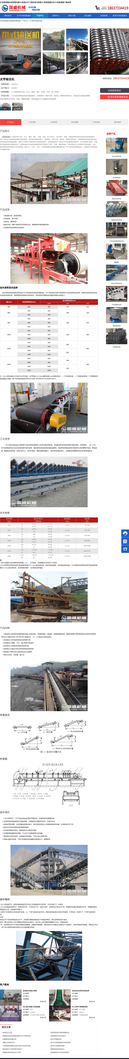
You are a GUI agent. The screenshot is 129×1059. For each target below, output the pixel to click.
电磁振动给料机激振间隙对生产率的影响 (16, 1036)
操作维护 (117, 122)
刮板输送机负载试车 (10, 1039)
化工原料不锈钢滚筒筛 (80, 1007)
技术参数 (74, 122)
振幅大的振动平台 (9, 1042)
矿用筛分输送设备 (36, 21)
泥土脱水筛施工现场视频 (31, 1007)
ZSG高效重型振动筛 (117, 241)
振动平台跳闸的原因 (57, 1046)
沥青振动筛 (117, 347)
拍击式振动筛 (116, 156)
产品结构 (96, 122)
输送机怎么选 (7, 1032)
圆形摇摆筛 (117, 326)
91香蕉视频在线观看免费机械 (10, 21)
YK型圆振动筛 (117, 305)
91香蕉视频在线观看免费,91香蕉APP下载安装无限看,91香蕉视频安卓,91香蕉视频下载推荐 (35, 2)
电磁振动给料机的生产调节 (12, 1052)
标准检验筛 (117, 177)
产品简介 (10, 122)
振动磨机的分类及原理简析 (60, 1052)
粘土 (5, 109)
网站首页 (8, 16)
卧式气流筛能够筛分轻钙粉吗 (61, 1042)
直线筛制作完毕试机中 (58, 1036)
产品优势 (32, 122)
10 (34, 534)
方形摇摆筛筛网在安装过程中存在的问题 (16, 1046)
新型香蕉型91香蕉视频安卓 (60, 1032)
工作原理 (53, 122)
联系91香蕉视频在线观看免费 (114, 97)
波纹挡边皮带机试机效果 (80, 991)
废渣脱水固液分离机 (30, 991)
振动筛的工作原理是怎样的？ (13, 1049)
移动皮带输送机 (116, 283)
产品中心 (25, 21)
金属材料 (17, 109)
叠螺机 (116, 262)
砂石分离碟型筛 (56, 1039)
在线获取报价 (114, 90)
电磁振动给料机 (116, 220)
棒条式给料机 (116, 199)
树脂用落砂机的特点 (57, 1049)
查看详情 (43, 1001)
